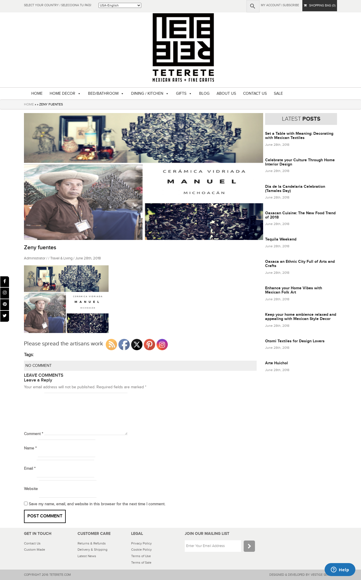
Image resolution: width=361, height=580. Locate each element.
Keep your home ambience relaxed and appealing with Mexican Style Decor (300, 316)
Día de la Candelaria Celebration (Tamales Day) (295, 188)
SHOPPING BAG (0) (320, 5)
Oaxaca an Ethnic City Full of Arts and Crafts (300, 263)
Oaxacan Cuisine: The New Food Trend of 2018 (300, 215)
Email (30, 468)
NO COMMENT (38, 365)
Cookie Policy (141, 550)
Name (30, 448)
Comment (33, 434)
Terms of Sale (141, 562)
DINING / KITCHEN (147, 93)
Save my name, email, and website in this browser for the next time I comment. (97, 504)
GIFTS (181, 93)
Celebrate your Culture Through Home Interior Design (300, 162)
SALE (278, 93)
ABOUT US (226, 93)
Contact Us (32, 543)
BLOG (204, 93)
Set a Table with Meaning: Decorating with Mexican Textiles (299, 135)
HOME (37, 93)
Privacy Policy (141, 543)
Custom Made (34, 550)
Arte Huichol (276, 363)
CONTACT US (255, 93)
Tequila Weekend (280, 239)
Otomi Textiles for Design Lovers (295, 341)
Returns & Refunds (92, 543)
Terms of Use (141, 556)
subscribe (291, 5)
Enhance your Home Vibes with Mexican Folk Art (293, 290)
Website (31, 489)
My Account (271, 5)
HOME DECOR (62, 93)
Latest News (87, 556)
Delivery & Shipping (92, 550)
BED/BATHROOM (103, 93)
